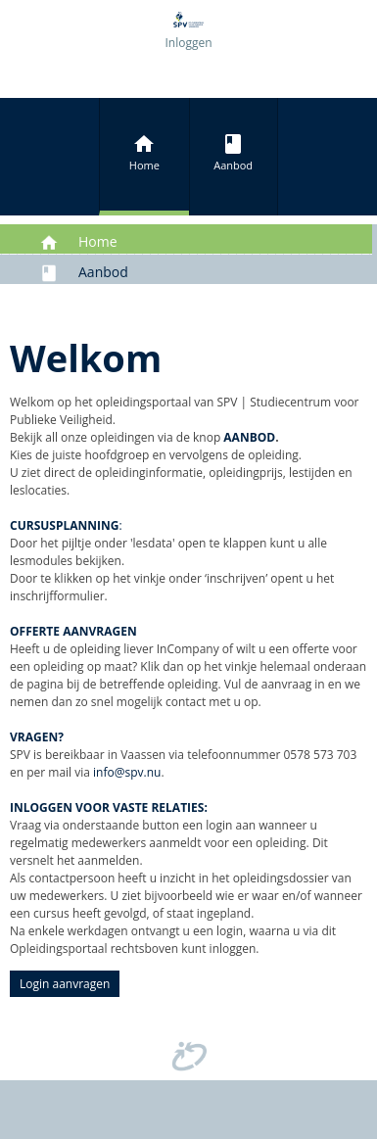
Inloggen (188, 42)
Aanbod (233, 152)
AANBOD (249, 437)
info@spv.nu (127, 772)
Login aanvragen (65, 983)
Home (144, 152)
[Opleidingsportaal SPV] (188, 18)
